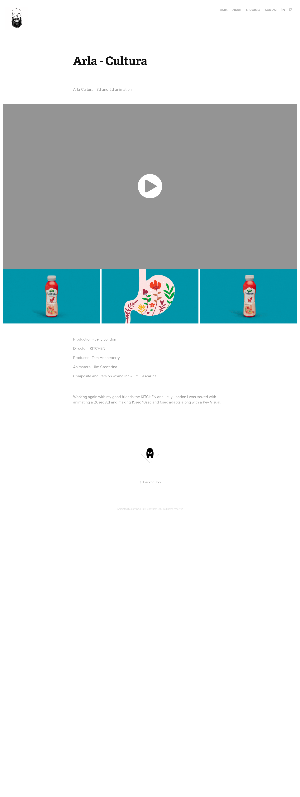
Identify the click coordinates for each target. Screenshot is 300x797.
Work (224, 10)
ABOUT (236, 10)
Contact (271, 10)
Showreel (253, 10)
